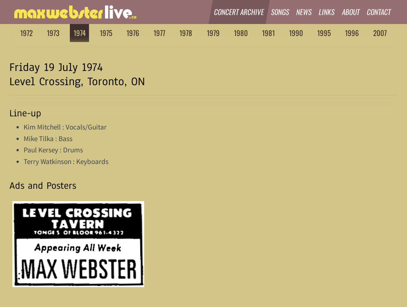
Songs (280, 11)
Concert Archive (239, 11)
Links (327, 11)
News (304, 11)
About (351, 11)
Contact (379, 11)
